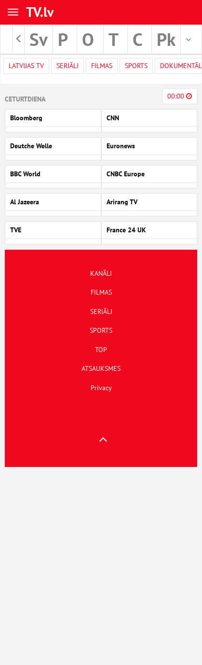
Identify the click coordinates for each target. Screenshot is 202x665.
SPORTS (101, 330)
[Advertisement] (99, 566)
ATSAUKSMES (101, 368)
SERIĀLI (101, 311)
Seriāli (67, 65)
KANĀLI (101, 273)
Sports (136, 65)
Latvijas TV (26, 65)
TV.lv (40, 12)
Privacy (101, 387)
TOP (101, 349)
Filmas (101, 65)
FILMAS (101, 292)
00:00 (179, 96)
